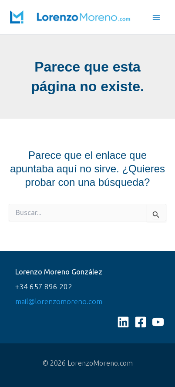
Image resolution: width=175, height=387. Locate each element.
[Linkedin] (123, 322)
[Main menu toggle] (157, 17)
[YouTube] (158, 322)
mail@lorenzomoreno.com (58, 301)
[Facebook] (141, 322)
